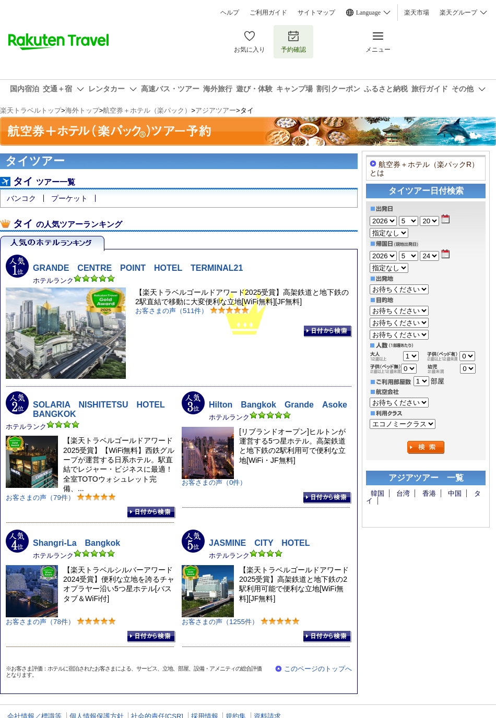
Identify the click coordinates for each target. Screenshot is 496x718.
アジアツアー (215, 110)
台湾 (403, 493)
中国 (455, 493)
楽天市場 (416, 12)
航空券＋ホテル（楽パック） (147, 110)
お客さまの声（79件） (40, 497)
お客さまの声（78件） (40, 621)
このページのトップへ (318, 669)
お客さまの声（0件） (214, 482)
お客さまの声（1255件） (220, 621)
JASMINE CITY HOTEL (259, 542)
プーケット (69, 198)
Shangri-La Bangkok (76, 542)
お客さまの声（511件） (171, 311)
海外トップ (82, 110)
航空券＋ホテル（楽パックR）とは (424, 168)
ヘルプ (229, 12)
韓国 (377, 493)
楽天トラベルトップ (30, 110)
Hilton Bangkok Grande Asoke (278, 404)
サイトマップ (316, 12)
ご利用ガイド (268, 12)
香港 (429, 493)
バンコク (21, 198)
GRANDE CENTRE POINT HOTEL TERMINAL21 (138, 268)
